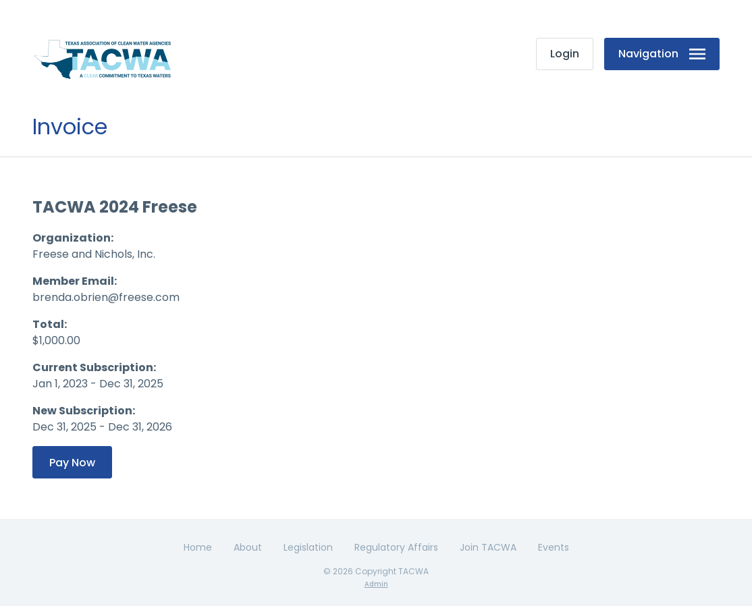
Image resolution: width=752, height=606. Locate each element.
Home (198, 547)
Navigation (661, 53)
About (248, 547)
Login (564, 53)
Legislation (308, 547)
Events (553, 547)
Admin (376, 584)
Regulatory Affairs (396, 547)
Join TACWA (488, 547)
